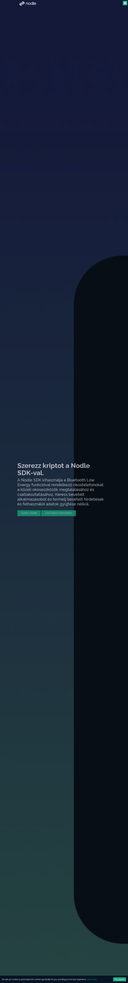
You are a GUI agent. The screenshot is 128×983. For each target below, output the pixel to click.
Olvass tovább (24, 508)
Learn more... (92, 979)
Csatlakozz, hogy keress (53, 508)
